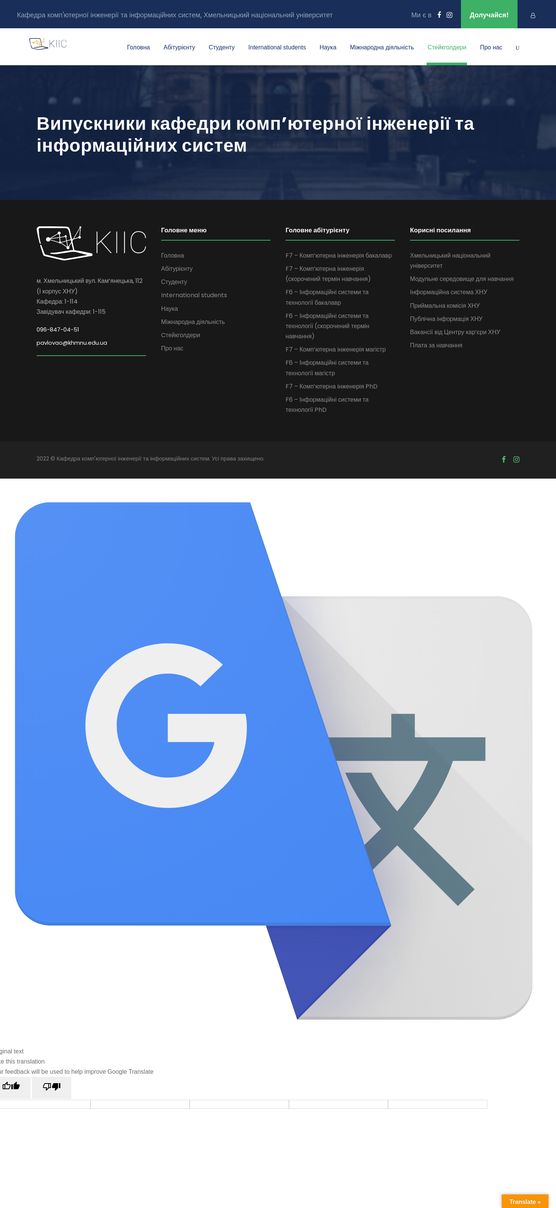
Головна (138, 47)
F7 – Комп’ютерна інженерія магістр (336, 349)
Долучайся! (489, 15)
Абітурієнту (179, 47)
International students (277, 47)
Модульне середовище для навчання (462, 279)
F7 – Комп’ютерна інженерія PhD (332, 386)
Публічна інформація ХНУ (446, 319)
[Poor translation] (51, 1088)
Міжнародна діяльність (382, 47)
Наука (327, 47)
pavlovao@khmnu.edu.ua (72, 343)
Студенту (222, 47)
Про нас (491, 47)
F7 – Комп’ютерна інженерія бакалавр (339, 255)
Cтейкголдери (446, 47)
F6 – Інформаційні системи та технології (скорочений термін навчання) (327, 326)
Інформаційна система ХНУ (448, 292)
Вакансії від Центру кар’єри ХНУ (455, 332)
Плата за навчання (436, 345)
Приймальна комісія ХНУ (445, 305)
